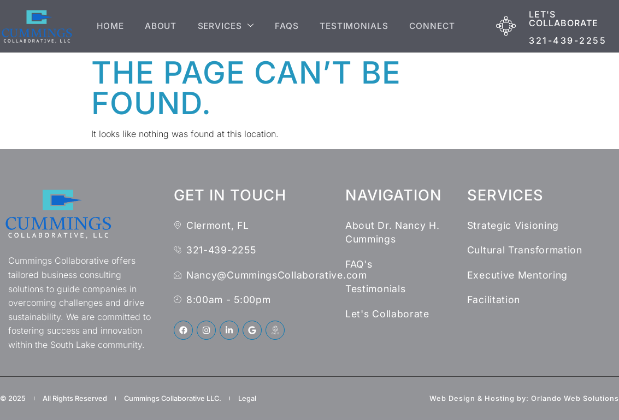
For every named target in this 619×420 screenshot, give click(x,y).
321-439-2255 (567, 40)
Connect (436, 26)
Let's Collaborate (563, 18)
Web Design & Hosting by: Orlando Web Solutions (524, 398)
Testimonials (355, 26)
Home (102, 26)
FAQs (286, 26)
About (155, 26)
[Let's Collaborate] (506, 26)
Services (223, 26)
